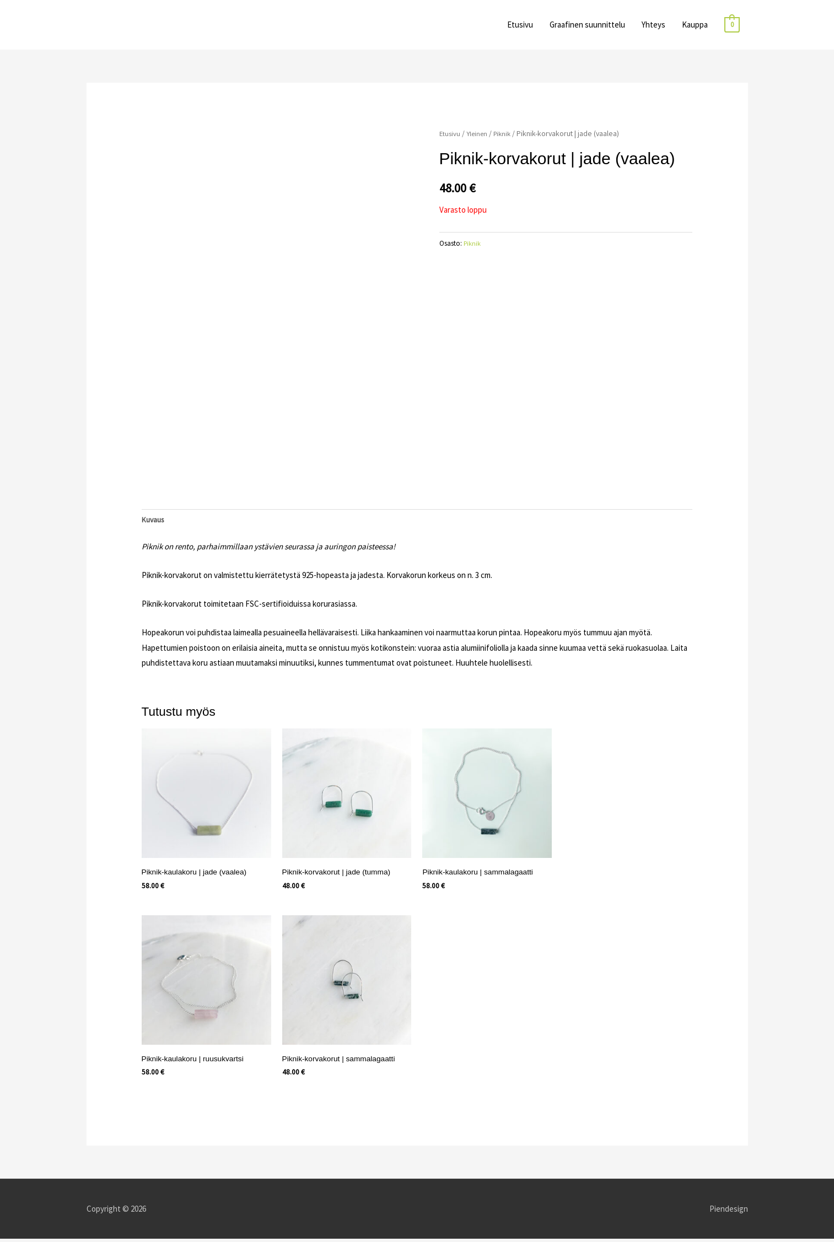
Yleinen (479, 133)
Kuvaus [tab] (154, 520)
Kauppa (695, 24)
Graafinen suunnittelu (587, 24)
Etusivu (520, 24)
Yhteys (653, 24)
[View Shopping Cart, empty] (731, 24)
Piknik (506, 133)
